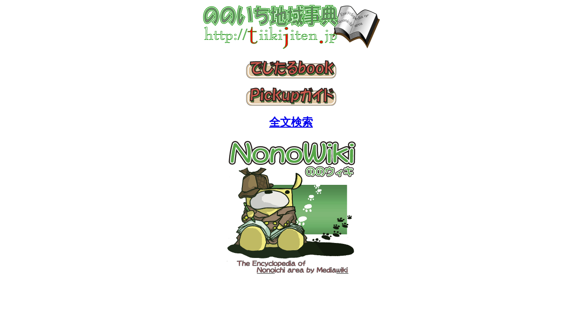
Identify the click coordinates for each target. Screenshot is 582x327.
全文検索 (291, 122)
